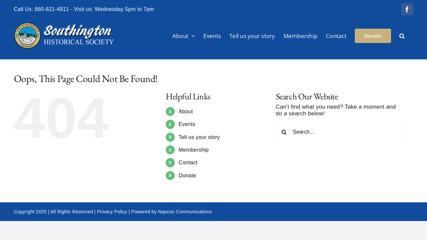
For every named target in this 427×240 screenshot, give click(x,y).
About (185, 111)
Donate (187, 175)
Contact (187, 162)
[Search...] (339, 132)
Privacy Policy (112, 211)
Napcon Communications (185, 211)
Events (186, 124)
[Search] (284, 132)
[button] (410, 35)
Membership (193, 150)
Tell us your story (199, 137)
